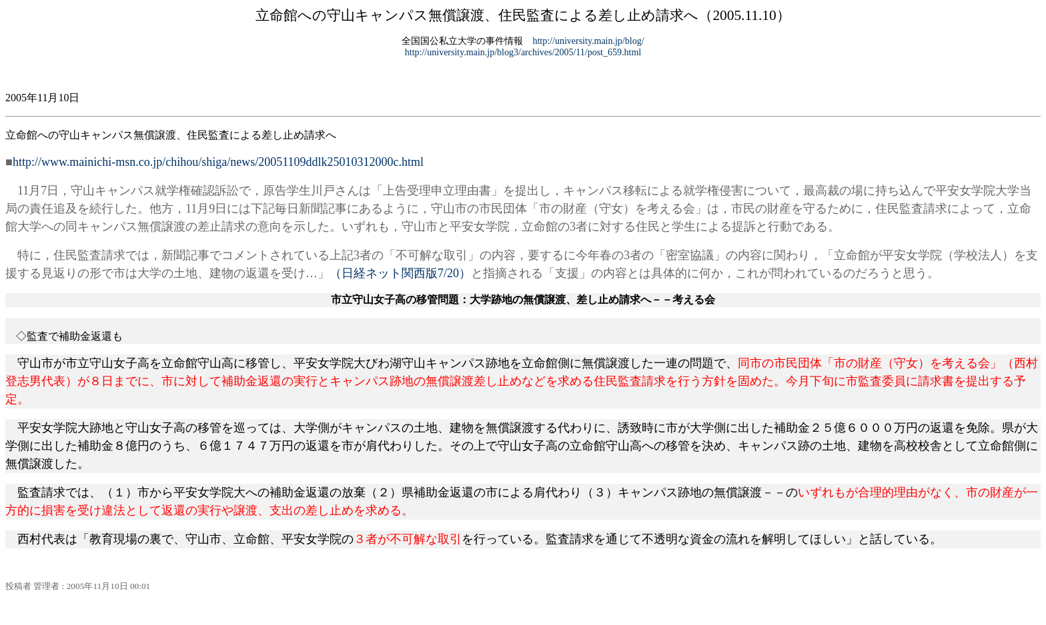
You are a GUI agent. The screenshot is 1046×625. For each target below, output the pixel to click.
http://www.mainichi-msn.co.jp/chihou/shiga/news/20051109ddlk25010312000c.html (218, 162)
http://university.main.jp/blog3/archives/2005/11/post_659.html (523, 52)
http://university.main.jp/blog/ (588, 41)
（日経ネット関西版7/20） (400, 273)
